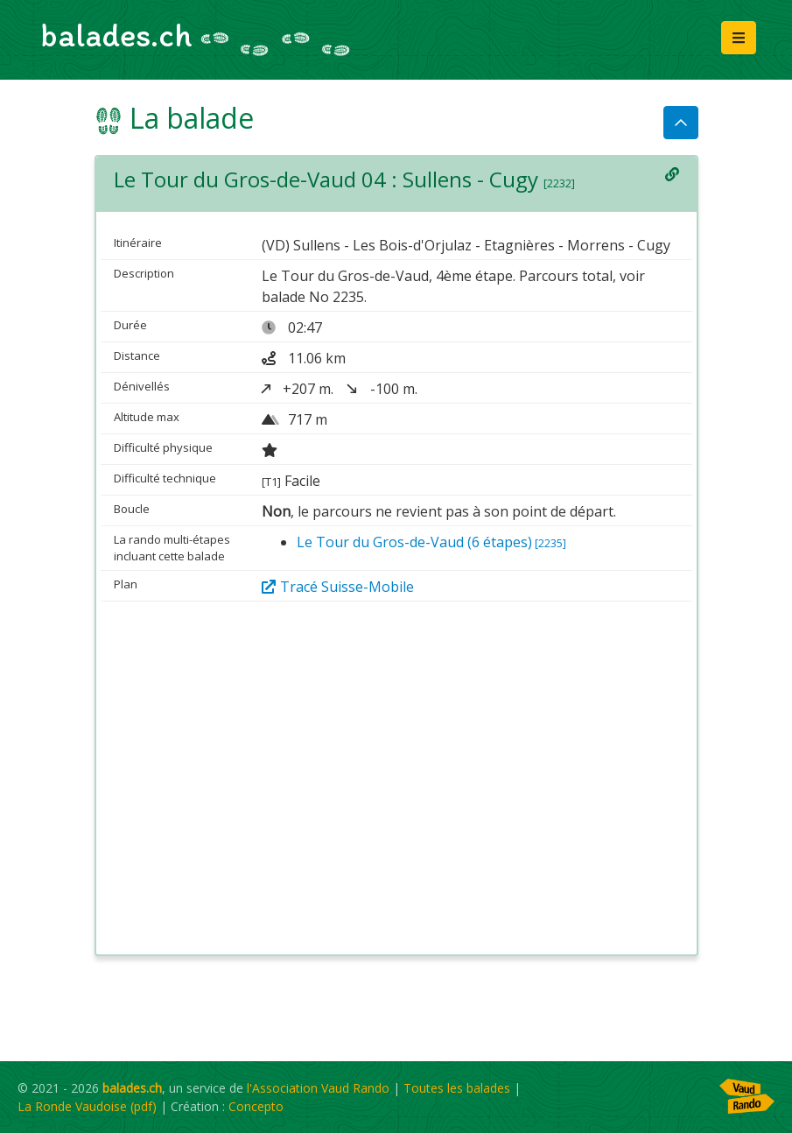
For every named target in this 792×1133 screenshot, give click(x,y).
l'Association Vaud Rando (318, 1088)
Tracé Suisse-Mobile (338, 586)
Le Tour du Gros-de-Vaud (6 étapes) (431, 542)
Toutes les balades (456, 1088)
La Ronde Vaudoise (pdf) (87, 1106)
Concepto (256, 1106)
